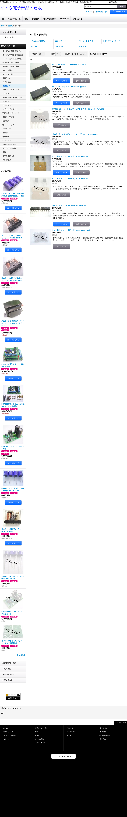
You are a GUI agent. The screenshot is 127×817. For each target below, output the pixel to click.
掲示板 (69, 735)
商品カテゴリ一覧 (41, 728)
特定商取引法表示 (9, 663)
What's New (71, 728)
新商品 (37, 735)
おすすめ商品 (39, 739)
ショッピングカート (9, 735)
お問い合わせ (7, 680)
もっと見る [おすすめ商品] (21, 655)
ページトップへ (121, 722)
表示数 (34, 54)
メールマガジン (8, 674)
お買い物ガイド (104, 728)
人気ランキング (40, 742)
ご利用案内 (6, 669)
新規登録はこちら (102, 12)
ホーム (5, 728)
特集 (36, 731)
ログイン (89, 12)
